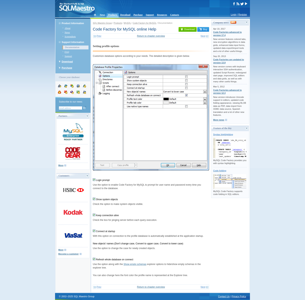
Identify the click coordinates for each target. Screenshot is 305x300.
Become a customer (68, 254)
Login (233, 14)
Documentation (72, 47)
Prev (98, 36)
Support (150, 14)
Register (242, 14)
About (67, 28)
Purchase (138, 14)
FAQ (67, 52)
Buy (203, 29)
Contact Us (224, 296)
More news (218, 120)
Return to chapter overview (151, 36)
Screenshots (70, 36)
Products (112, 14)
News (102, 14)
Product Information (73, 23)
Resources (162, 14)
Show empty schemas (135, 264)
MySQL (127, 23)
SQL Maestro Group (102, 23)
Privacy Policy (238, 296)
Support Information (73, 42)
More (60, 165)
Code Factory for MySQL (144, 23)
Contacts (174, 14)
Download (125, 14)
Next (203, 36)
